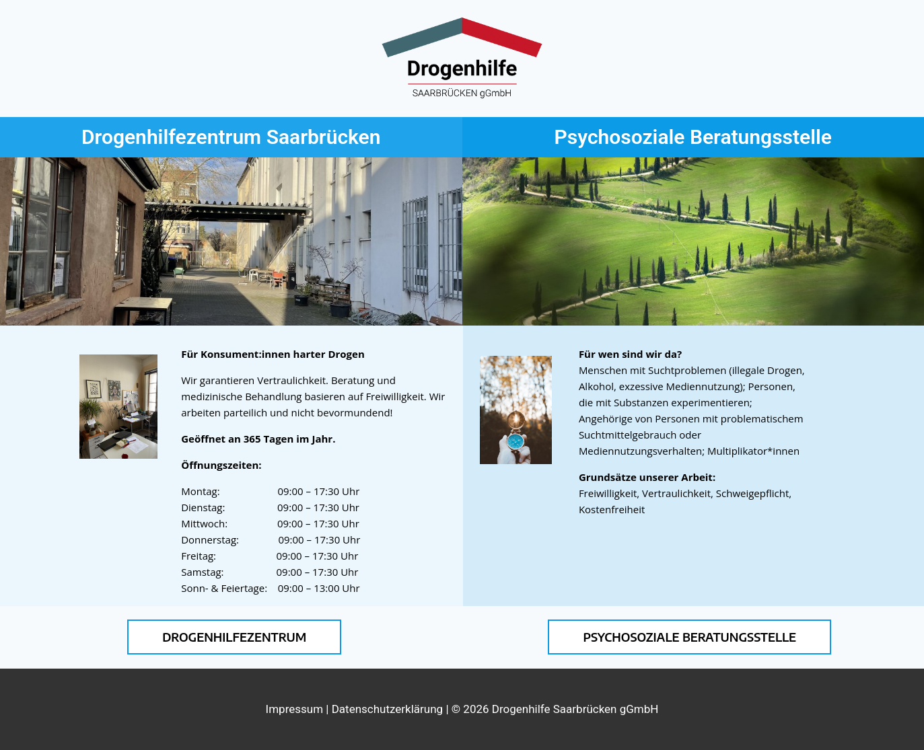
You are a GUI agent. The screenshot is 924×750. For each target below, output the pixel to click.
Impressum (296, 709)
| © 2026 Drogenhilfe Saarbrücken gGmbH (550, 709)
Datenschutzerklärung (387, 709)
